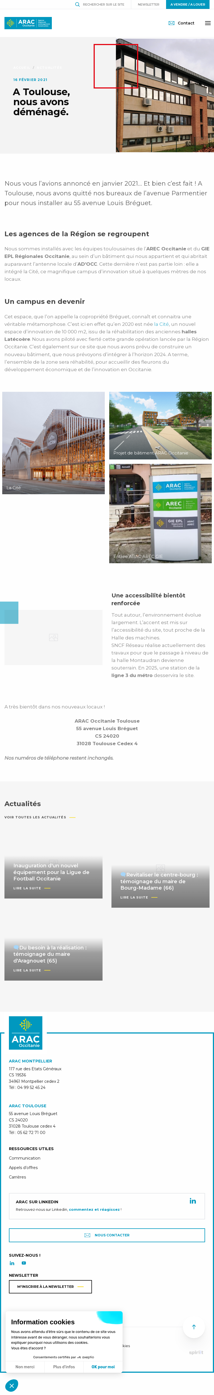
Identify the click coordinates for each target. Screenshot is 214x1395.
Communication (24, 1158)
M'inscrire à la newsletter (45, 1287)
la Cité (161, 331)
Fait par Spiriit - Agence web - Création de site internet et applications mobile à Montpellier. (196, 1352)
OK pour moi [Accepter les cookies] (103, 1367)
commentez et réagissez (94, 1209)
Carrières (17, 1177)
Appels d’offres (23, 1167)
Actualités (49, 68)
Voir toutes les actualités (35, 824)
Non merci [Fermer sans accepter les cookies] (24, 1367)
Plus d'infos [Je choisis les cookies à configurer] (64, 1367)
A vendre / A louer (188, 4)
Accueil (21, 68)
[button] (11, 1385)
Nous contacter (107, 1235)
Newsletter (148, 4)
